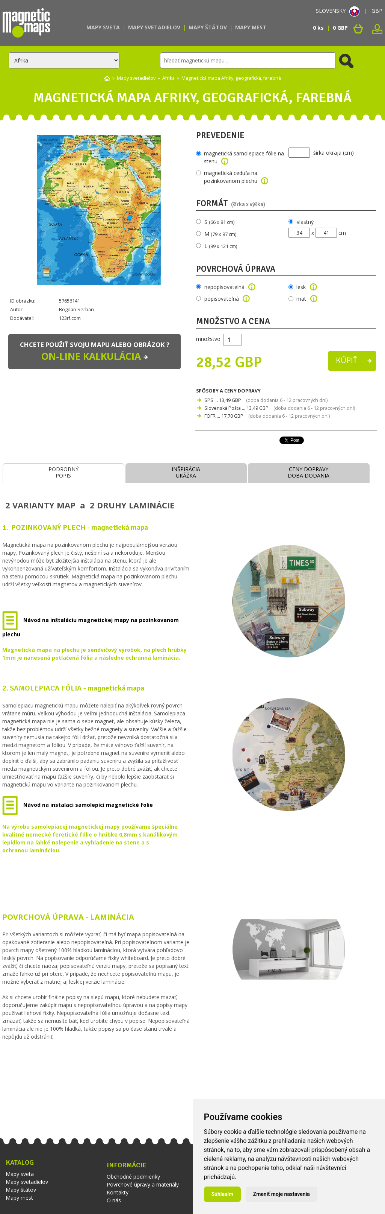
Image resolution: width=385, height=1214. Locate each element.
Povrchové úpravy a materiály (143, 1184)
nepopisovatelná (230, 287)
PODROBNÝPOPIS (63, 472)
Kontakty (117, 1192)
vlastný (305, 221)
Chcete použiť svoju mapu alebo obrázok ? (94, 352)
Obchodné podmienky (133, 1176)
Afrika (168, 78)
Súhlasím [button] (222, 1194)
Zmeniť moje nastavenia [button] (281, 1194)
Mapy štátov (208, 27)
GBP (376, 10)
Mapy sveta (103, 27)
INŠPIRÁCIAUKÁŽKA (186, 472)
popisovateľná (227, 298)
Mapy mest (250, 27)
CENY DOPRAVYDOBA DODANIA (308, 472)
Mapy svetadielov (154, 27)
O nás (114, 1200)
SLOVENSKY (337, 10)
